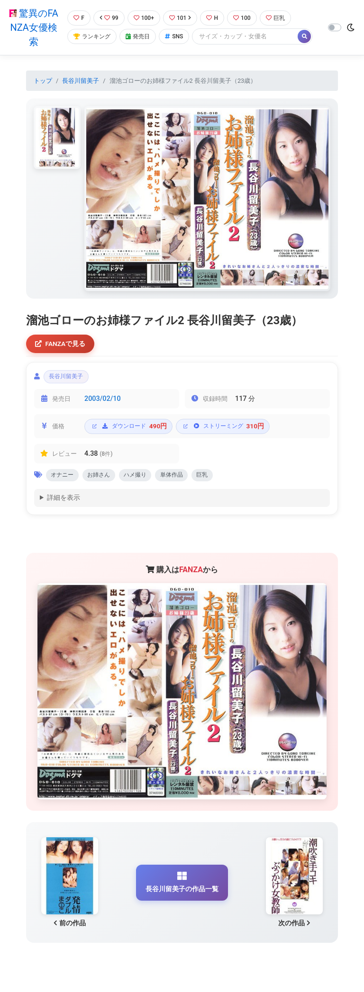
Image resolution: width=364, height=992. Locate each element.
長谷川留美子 (80, 80)
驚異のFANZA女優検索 (33, 27)
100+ (144, 17)
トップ (43, 80)
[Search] (249, 36)
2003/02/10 (102, 401)
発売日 (140, 36)
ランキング (92, 36)
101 (182, 17)
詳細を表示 (63, 501)
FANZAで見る (61, 344)
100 (246, 17)
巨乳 (280, 17)
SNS (177, 36)
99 (109, 17)
